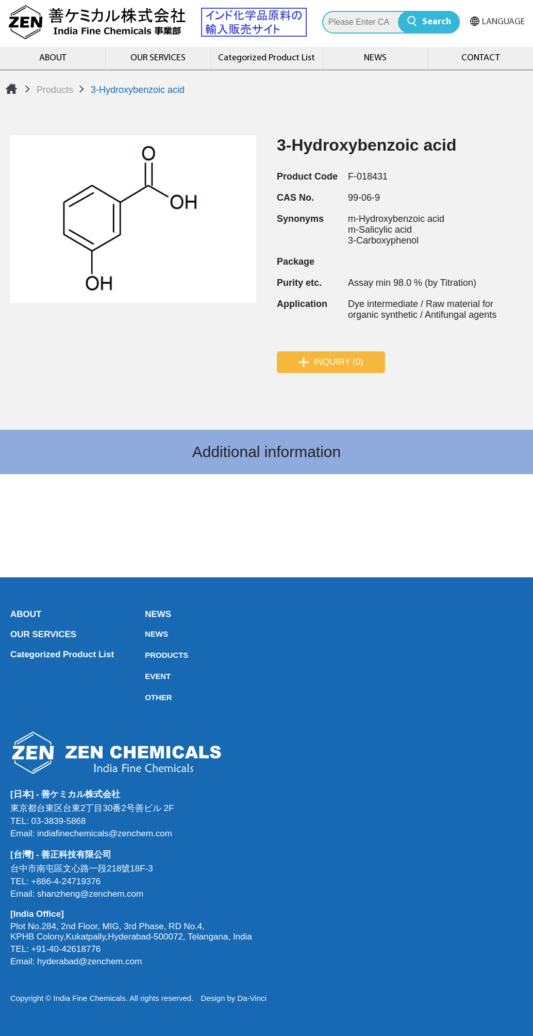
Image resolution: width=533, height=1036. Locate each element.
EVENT (148, 676)
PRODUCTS (148, 655)
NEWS (375, 58)
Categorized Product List (266, 58)
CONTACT (480, 58)
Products (55, 90)
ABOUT (52, 58)
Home (11, 88)
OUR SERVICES (158, 58)
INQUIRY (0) (338, 362)
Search (436, 22)
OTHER (148, 697)
